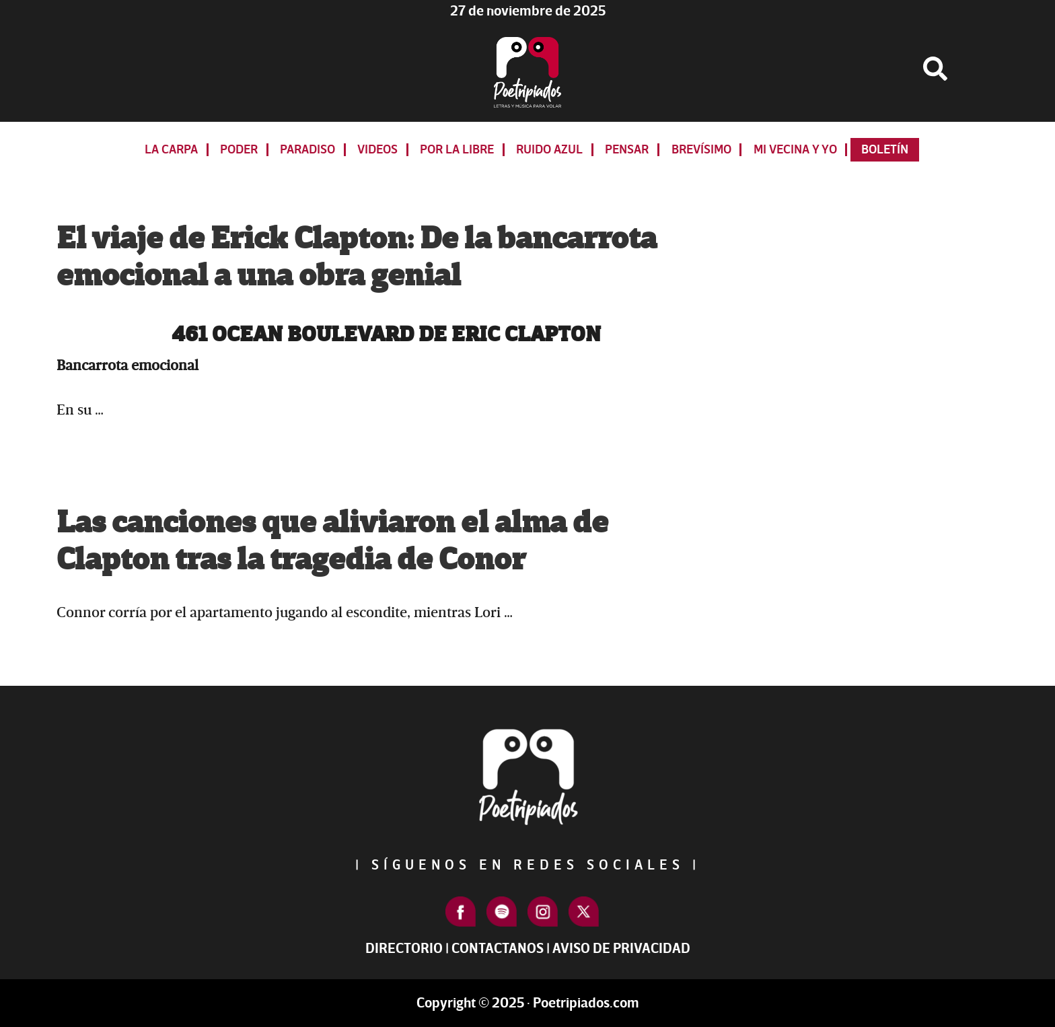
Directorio (404, 948)
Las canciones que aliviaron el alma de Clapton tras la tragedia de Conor (332, 541)
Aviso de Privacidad (621, 948)
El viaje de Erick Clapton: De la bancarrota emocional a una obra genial (357, 257)
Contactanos (497, 948)
